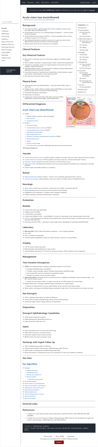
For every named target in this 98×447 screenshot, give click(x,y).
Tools (3, 60)
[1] (37, 37)
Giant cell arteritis (30, 164)
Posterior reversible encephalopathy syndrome (41, 136)
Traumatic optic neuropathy (35, 145)
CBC (26, 233)
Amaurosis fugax (32, 125)
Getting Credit (6, 58)
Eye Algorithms (30, 364)
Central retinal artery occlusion (36, 128)
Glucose (27, 235)
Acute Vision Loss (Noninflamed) (44, 20)
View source (45, 2)
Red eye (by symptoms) (34, 375)
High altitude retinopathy (34, 132)
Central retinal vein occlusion (36, 130)
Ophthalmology (37, 426)
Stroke (29, 141)
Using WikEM (6, 52)
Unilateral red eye (32, 372)
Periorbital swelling (30, 381)
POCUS (27, 218)
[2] (56, 73)
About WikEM (60, 436)
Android (91, 10)
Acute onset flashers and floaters (35, 385)
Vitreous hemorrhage (33, 143)
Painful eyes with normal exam (34, 388)
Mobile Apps (5, 34)
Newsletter (5, 55)
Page (23, 2)
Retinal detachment (33, 139)
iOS (85, 10)
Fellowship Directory (8, 47)
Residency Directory (8, 44)
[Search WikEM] (10, 22)
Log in (94, 2)
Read (37, 2)
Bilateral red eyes (32, 370)
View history (55, 2)
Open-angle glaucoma (34, 134)
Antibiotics (5, 39)
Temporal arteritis (32, 121)
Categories (5, 31)
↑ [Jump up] (27, 414)
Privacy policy (48, 436)
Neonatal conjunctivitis (36, 379)
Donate (59, 442)
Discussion (30, 2)
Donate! (4, 28)
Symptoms (46, 426)
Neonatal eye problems (32, 390)
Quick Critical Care (7, 42)
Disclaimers (70, 436)
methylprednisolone (55, 277)
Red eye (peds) (31, 377)
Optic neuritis (31, 118)
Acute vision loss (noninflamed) (34, 383)
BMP (29, 233)
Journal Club (5, 36)
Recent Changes (7, 50)
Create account (85, 2)
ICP (43, 192)
